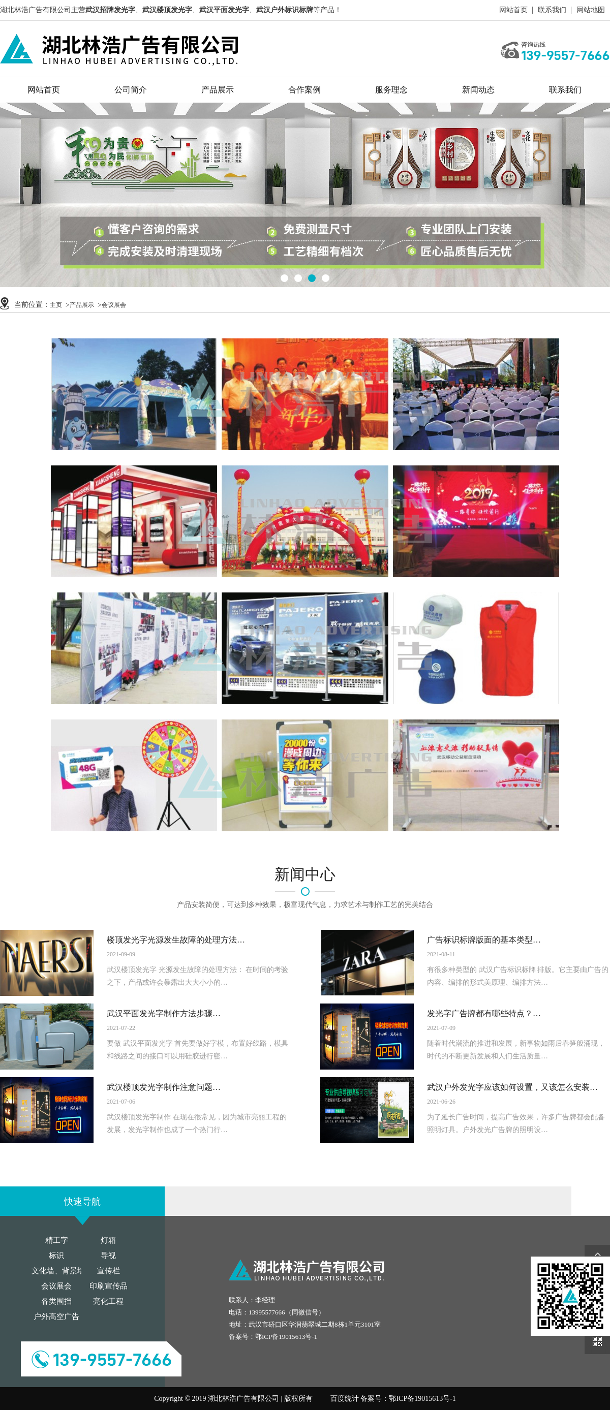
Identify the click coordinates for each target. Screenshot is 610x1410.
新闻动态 (478, 89)
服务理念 (391, 89)
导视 (108, 1255)
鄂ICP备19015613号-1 (286, 1336)
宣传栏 (108, 1271)
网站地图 (590, 10)
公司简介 (130, 89)
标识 (56, 1255)
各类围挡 (56, 1301)
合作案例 (304, 89)
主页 (56, 304)
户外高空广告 (56, 1316)
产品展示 (217, 89)
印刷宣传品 (108, 1286)
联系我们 (552, 10)
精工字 (56, 1240)
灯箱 (108, 1240)
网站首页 (513, 10)
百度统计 (344, 1398)
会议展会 (114, 304)
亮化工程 (108, 1301)
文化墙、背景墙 (58, 1271)
